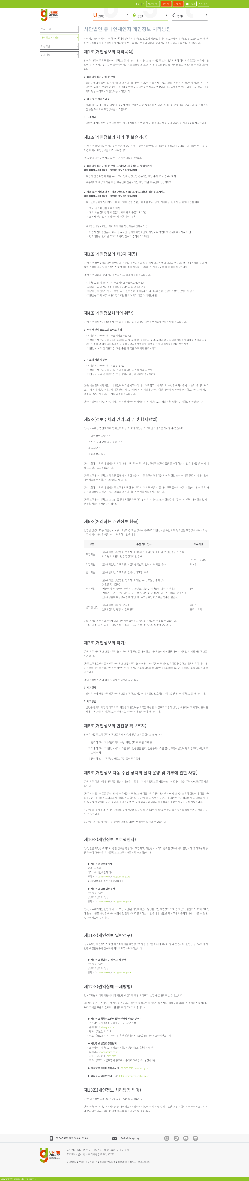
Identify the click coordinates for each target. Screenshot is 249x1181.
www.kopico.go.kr (110, 1052)
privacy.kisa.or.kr (109, 1027)
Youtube (185, 1138)
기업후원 (170, 4)
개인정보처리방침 (119, 1162)
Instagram (166, 1138)
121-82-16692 (110, 1150)
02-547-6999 (104, 876)
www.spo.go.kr (145, 1068)
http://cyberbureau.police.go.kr (137, 1076)
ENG (117, 4)
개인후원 (154, 4)
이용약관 (137, 1162)
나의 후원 (201, 4)
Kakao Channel (176, 1138)
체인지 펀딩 (138, 4)
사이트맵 (101, 1162)
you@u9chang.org (125, 876)
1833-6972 (112, 1056)
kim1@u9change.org (126, 901)
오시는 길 (87, 1162)
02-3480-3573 (128, 1068)
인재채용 (73, 1162)
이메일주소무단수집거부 (158, 1162)
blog (195, 1138)
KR (125, 4)
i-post (186, 4)
